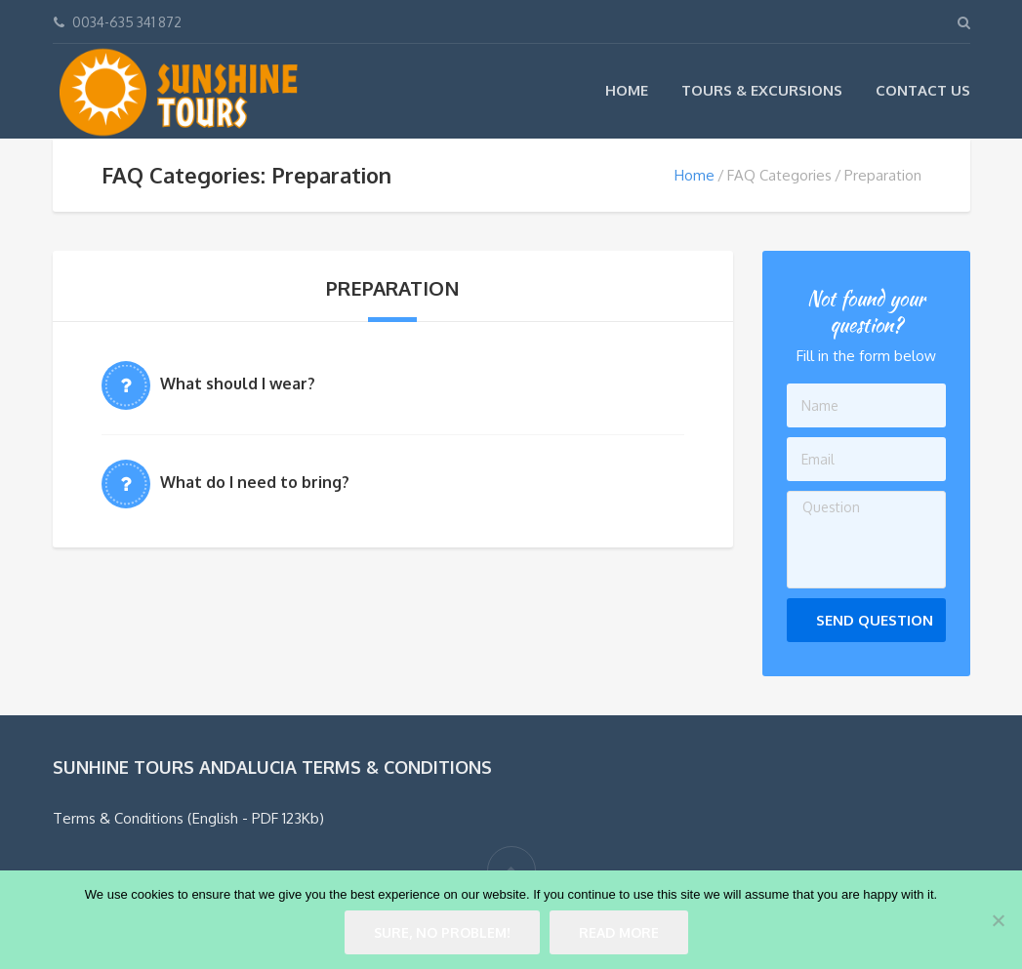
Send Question (874, 620)
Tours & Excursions (761, 90)
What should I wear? (237, 383)
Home (626, 90)
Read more (619, 932)
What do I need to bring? (254, 482)
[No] (997, 920)
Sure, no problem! (442, 932)
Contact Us (923, 90)
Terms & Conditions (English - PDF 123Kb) (188, 818)
